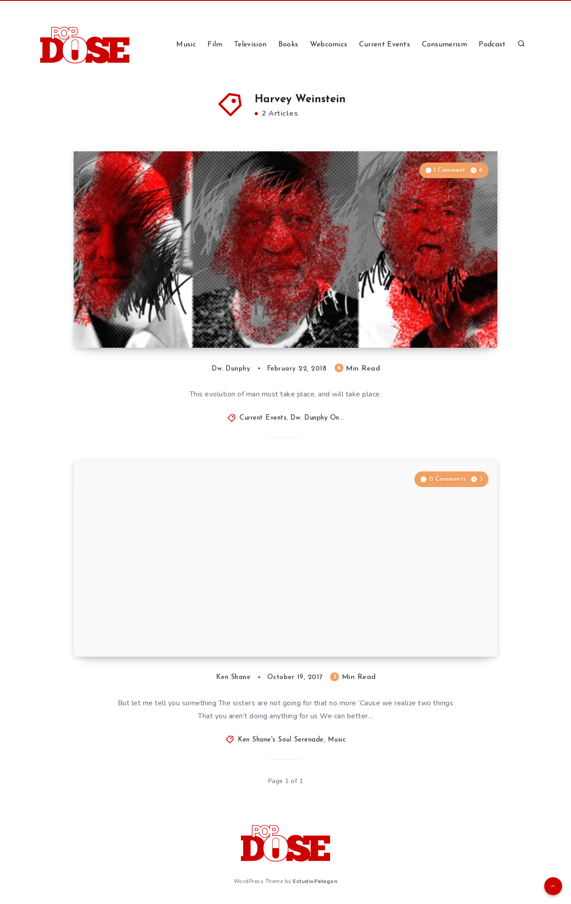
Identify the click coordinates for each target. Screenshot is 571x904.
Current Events (384, 44)
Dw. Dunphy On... (317, 418)
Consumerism (444, 44)
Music (186, 44)
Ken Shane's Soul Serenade (281, 740)
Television (250, 44)
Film (214, 44)
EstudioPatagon (315, 881)
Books (288, 44)
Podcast (492, 44)
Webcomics (329, 44)
